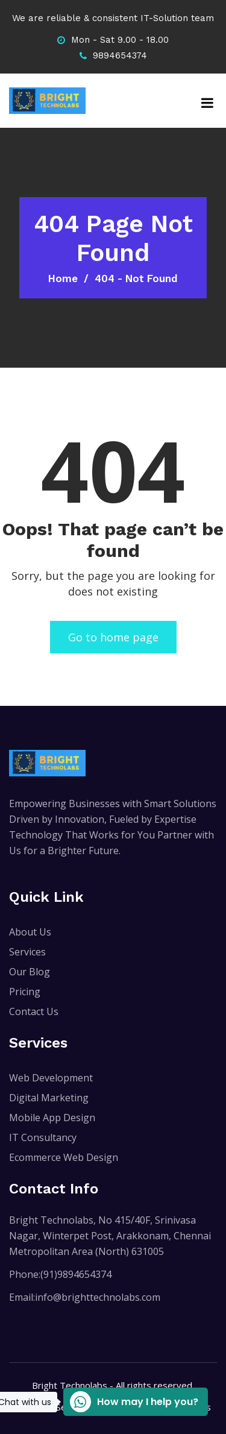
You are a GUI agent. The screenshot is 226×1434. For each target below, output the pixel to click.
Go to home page (113, 637)
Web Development (51, 1077)
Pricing (24, 991)
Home (63, 278)
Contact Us (33, 1011)
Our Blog (29, 971)
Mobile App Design (52, 1117)
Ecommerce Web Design (63, 1157)
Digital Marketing (49, 1097)
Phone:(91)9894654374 (60, 1274)
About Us (30, 932)
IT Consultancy (43, 1137)
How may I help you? (130, 1401)
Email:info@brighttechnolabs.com (84, 1297)
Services (27, 951)
